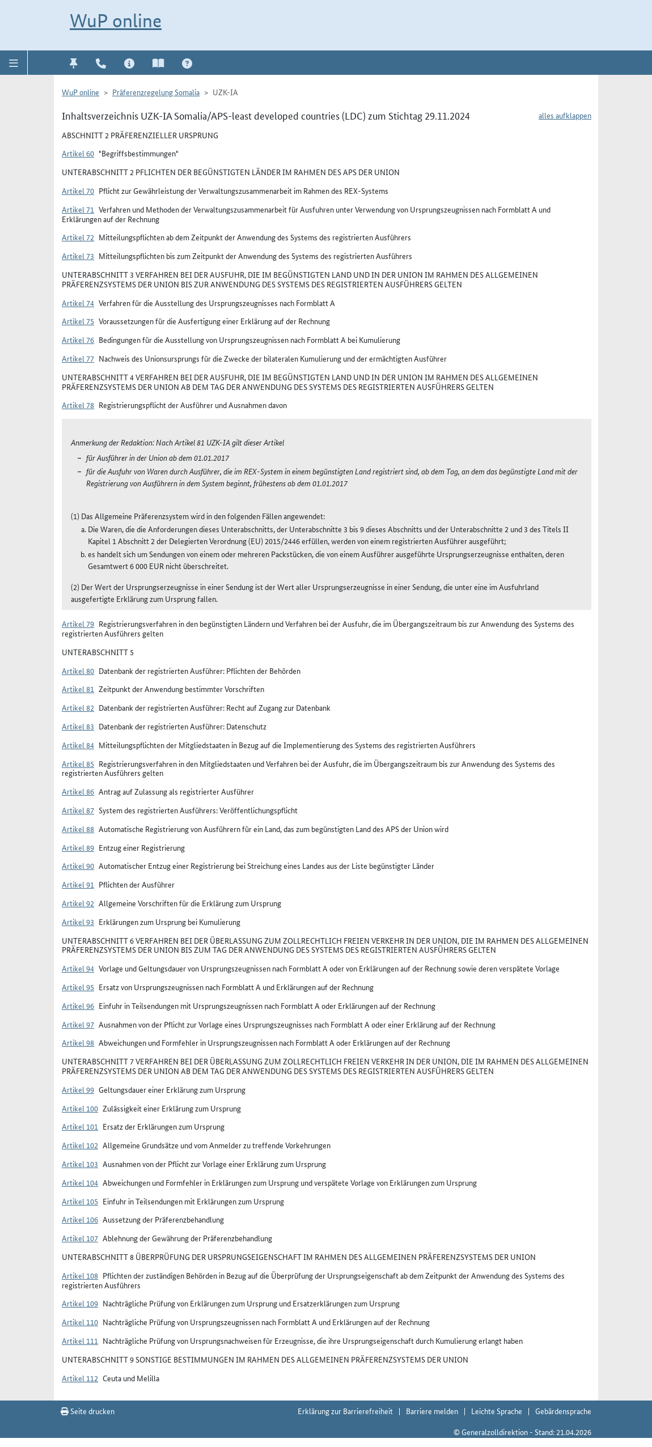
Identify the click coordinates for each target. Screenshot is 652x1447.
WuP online (116, 20)
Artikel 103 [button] (80, 1163)
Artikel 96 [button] (78, 1005)
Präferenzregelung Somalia (156, 91)
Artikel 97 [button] (78, 1024)
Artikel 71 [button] (78, 209)
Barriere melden (432, 1410)
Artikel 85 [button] (78, 763)
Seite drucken (88, 1410)
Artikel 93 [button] (78, 921)
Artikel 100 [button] (80, 1108)
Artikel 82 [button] (78, 707)
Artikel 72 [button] (78, 237)
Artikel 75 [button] (78, 320)
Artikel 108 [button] (80, 1275)
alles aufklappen (565, 115)
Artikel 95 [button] (78, 986)
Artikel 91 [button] (78, 884)
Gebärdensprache (563, 1410)
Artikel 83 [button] (78, 726)
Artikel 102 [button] (80, 1145)
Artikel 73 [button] (78, 255)
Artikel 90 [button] (78, 865)
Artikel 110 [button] (80, 1321)
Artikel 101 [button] (80, 1126)
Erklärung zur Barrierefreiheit (345, 1410)
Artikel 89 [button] (78, 847)
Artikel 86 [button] (78, 791)
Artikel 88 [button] (78, 828)
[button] (14, 62)
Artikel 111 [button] (80, 1340)
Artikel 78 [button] (78, 404)
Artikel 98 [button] (78, 1042)
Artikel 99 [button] (78, 1089)
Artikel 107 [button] (80, 1238)
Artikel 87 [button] (78, 810)
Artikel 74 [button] (78, 302)
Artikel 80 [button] (78, 670)
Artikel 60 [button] (78, 153)
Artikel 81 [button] (78, 688)
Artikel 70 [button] (78, 190)
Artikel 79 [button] (78, 623)
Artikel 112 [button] (80, 1378)
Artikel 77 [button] (78, 358)
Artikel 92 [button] (78, 903)
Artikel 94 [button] (78, 968)
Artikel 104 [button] (80, 1182)
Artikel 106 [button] (80, 1219)
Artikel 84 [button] (78, 744)
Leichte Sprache (496, 1410)
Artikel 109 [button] (80, 1303)
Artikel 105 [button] (80, 1201)
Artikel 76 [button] (78, 339)
